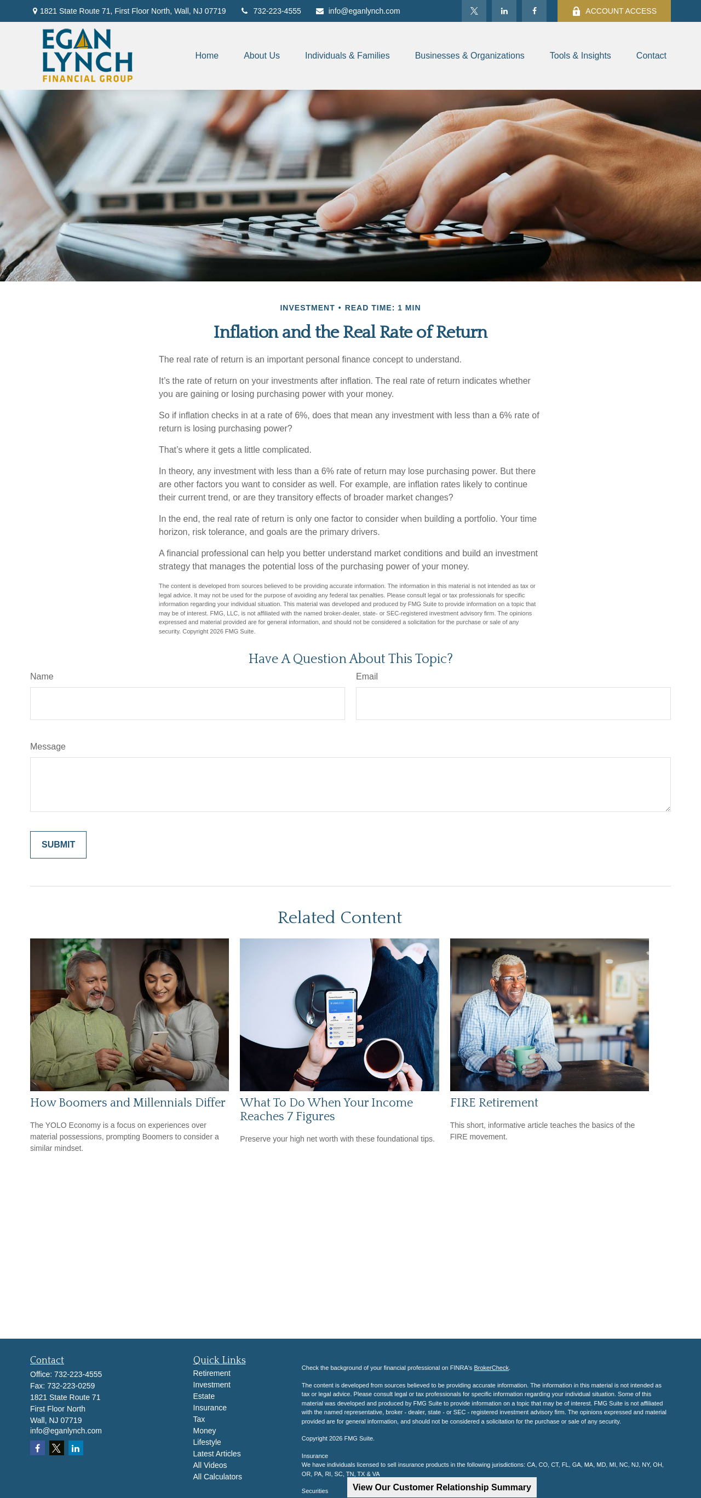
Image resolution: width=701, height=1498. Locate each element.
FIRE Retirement (494, 1103)
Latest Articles (217, 1453)
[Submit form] (58, 845)
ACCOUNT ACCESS (614, 11)
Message (48, 746)
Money (204, 1430)
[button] (207, 56)
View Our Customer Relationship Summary (442, 1487)
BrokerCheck (491, 1367)
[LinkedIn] (504, 11)
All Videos (210, 1465)
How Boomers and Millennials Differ (128, 1103)
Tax (199, 1419)
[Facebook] (534, 11)
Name (42, 676)
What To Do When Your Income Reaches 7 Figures (326, 1110)
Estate (204, 1396)
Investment (212, 1384)
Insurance (210, 1407)
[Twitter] (474, 11)
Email (367, 676)
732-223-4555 (270, 11)
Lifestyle (207, 1442)
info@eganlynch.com (357, 11)
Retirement (212, 1373)
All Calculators (217, 1476)
